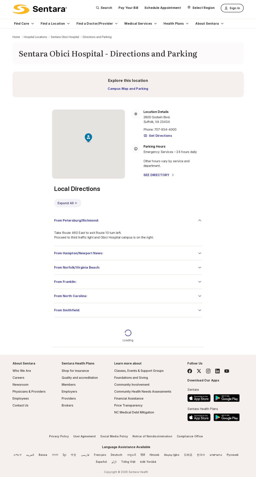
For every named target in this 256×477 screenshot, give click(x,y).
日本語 (188, 454)
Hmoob (154, 454)
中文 (73, 454)
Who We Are (22, 371)
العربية (30, 454)
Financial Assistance (129, 398)
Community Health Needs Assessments (142, 391)
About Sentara (207, 23)
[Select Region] (201, 8)
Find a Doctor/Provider (94, 23)
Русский (232, 454)
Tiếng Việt (128, 461)
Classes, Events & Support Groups (139, 371)
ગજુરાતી (131, 454)
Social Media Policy (114, 436)
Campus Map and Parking (128, 89)
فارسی (85, 454)
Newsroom (21, 384)
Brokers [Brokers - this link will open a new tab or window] (67, 405)
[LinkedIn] (217, 371)
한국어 (201, 454)
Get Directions (158, 136)
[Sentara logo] (40, 9)
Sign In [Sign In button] (232, 8)
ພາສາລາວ (216, 454)
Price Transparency (128, 405)
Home (16, 37)
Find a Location (53, 23)
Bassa (43, 454)
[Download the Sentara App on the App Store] (199, 397)
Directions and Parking (97, 37)
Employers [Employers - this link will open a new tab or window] (69, 391)
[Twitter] (199, 371)
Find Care (21, 23)
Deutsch (116, 454)
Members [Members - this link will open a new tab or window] (69, 384)
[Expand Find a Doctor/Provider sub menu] (116, 23)
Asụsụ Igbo (171, 454)
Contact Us (20, 405)
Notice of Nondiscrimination (152, 436)
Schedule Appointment (162, 8)
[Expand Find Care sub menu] (32, 23)
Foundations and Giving (131, 378)
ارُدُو (114, 461)
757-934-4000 (165, 129)
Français (100, 454)
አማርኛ (18, 454)
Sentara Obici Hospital (65, 37)
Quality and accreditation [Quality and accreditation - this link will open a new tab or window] (80, 378)
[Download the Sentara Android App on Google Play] (227, 397)
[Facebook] (189, 371)
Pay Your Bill (128, 8)
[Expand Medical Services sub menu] (155, 23)
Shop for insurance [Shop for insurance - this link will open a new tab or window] (75, 371)
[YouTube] (226, 371)
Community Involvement (131, 384)
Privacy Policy (59, 436)
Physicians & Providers (29, 391)
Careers (18, 378)
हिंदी (143, 454)
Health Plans (174, 23)
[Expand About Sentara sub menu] (222, 23)
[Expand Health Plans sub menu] (187, 23)
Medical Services (138, 23)
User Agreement (84, 436)
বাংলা (55, 454)
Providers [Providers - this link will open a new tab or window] (69, 398)
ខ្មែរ (64, 454)
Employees (21, 398)
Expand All (68, 203)
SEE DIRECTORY (159, 175)
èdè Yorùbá (148, 461)
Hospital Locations (35, 37)
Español (101, 461)
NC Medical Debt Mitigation (134, 412)
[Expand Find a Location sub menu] (68, 23)
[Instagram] (208, 371)
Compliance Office (190, 436)
